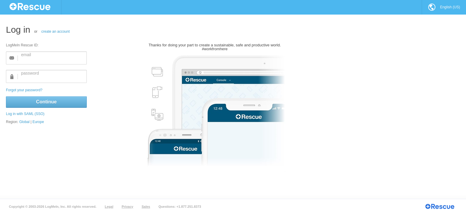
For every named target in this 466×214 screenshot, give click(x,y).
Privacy (127, 206)
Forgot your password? (83, 90)
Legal (109, 206)
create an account (114, 31)
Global (83, 122)
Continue (105, 101)
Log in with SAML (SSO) (84, 114)
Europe (97, 122)
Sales (145, 206)
